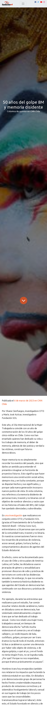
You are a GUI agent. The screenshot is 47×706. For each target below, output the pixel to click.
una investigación (13, 515)
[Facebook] (35, 2)
